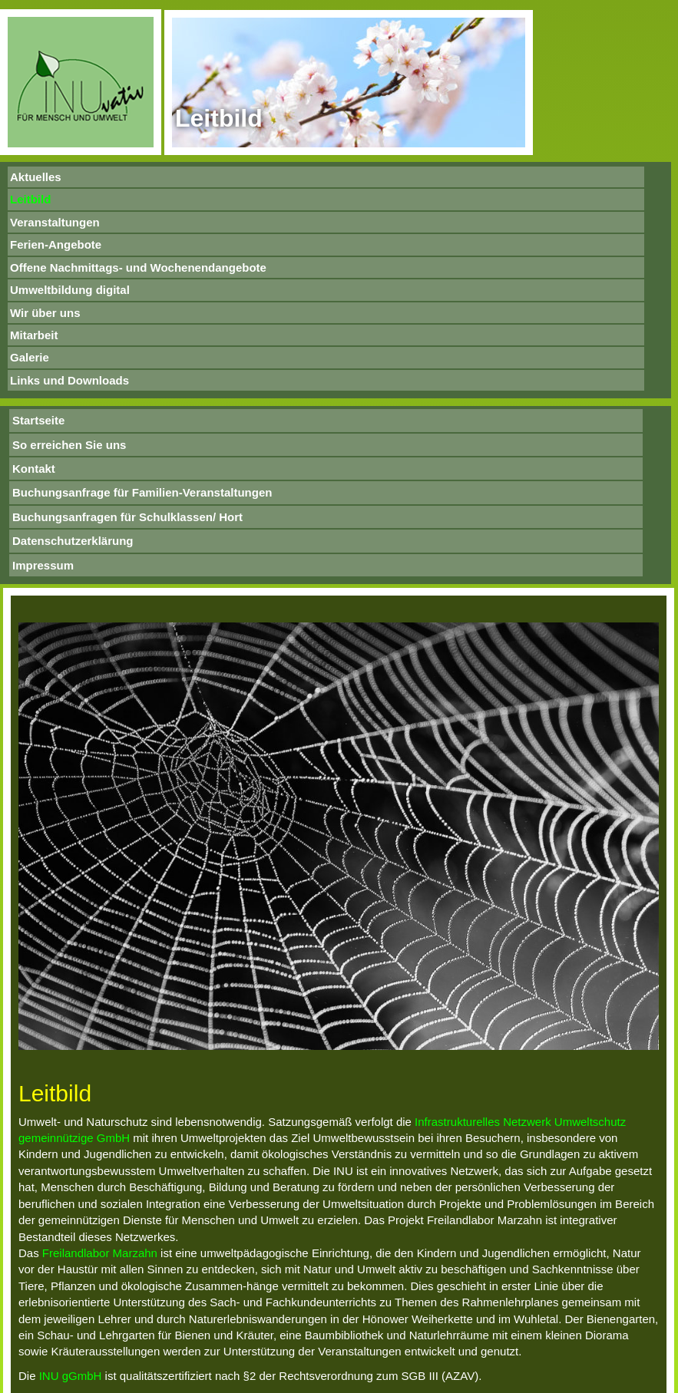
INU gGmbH (70, 1375)
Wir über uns (45, 312)
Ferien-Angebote (55, 244)
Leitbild (30, 199)
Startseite (38, 420)
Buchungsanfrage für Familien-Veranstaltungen (142, 492)
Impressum (43, 565)
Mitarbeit (34, 335)
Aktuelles (35, 176)
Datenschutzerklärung (73, 540)
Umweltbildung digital (70, 289)
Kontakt (33, 468)
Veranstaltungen (55, 222)
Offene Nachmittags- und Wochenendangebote (138, 267)
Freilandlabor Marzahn (99, 1252)
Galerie (29, 357)
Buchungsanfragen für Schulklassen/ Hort (127, 516)
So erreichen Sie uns (69, 444)
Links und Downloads (69, 380)
